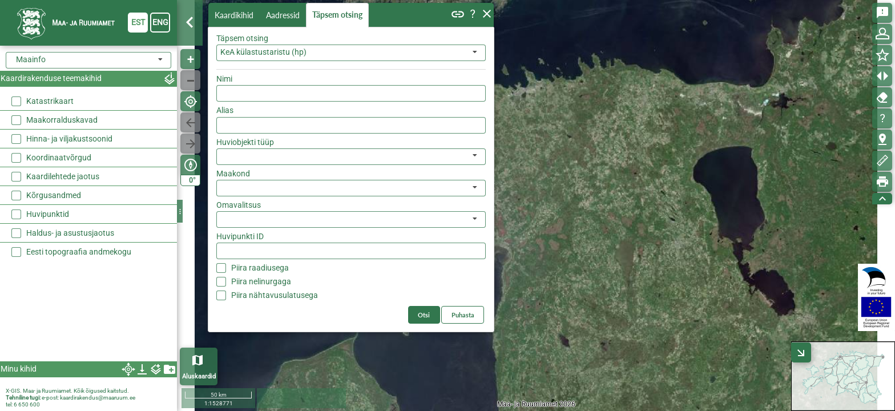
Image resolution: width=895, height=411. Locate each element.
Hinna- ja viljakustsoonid (69, 138)
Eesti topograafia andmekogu (78, 251)
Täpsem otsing (337, 14)
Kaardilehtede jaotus (62, 176)
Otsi (424, 315)
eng (160, 22)
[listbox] (351, 156)
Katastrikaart (50, 101)
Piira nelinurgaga (261, 281)
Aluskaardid (199, 376)
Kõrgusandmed (53, 195)
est (138, 22)
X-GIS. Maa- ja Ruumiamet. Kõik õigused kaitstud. (67, 391)
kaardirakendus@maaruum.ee (97, 397)
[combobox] (351, 53)
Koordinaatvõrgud (58, 157)
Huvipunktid (47, 214)
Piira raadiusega (260, 267)
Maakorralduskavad (62, 119)
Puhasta (462, 315)
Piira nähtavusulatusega (274, 295)
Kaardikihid (234, 15)
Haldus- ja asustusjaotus (70, 232)
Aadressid (283, 15)
